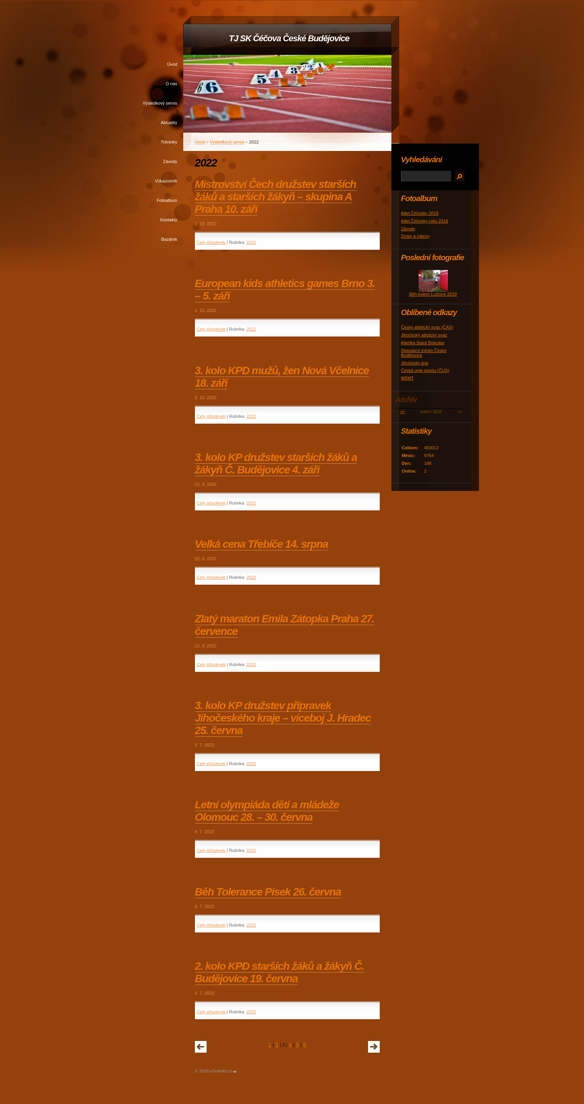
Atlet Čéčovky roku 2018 (424, 221)
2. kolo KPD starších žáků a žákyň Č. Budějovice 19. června (279, 972)
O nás (171, 83)
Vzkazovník (166, 181)
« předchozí (201, 1047)
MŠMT (407, 378)
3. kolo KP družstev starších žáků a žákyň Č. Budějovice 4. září (276, 463)
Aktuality (169, 122)
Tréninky (169, 142)
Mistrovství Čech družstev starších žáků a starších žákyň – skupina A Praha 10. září (275, 196)
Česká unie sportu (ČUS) (425, 370)
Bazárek (169, 239)
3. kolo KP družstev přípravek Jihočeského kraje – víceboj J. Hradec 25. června (283, 717)
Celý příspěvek (211, 242)
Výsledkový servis (160, 103)
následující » (374, 1047)
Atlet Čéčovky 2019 (419, 213)
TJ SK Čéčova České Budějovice (289, 38)
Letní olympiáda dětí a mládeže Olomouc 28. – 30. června (267, 811)
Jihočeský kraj (414, 363)
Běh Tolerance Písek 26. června (268, 892)
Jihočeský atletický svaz (424, 335)
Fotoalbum (167, 200)
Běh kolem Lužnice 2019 (433, 294)
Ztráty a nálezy (415, 236)
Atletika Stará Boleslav (423, 342)
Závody (170, 161)
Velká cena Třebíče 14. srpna (261, 544)
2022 (251, 242)
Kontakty (168, 219)
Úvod (172, 64)
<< (402, 412)
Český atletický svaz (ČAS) (427, 327)
